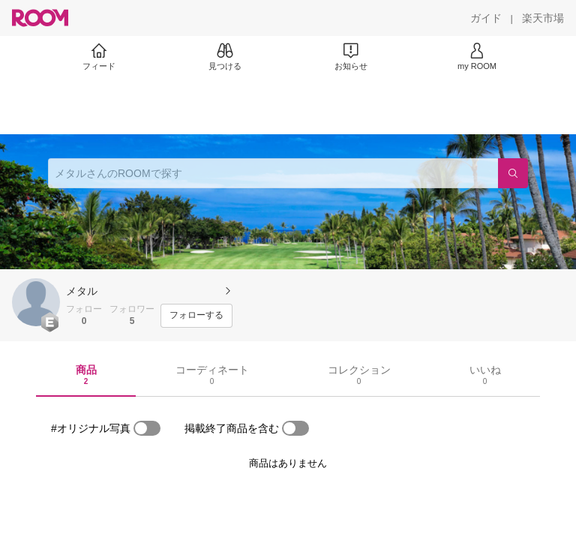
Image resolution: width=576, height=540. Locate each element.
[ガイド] (486, 18)
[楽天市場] (543, 18)
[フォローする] (196, 316)
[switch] (147, 428)
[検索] (513, 173)
